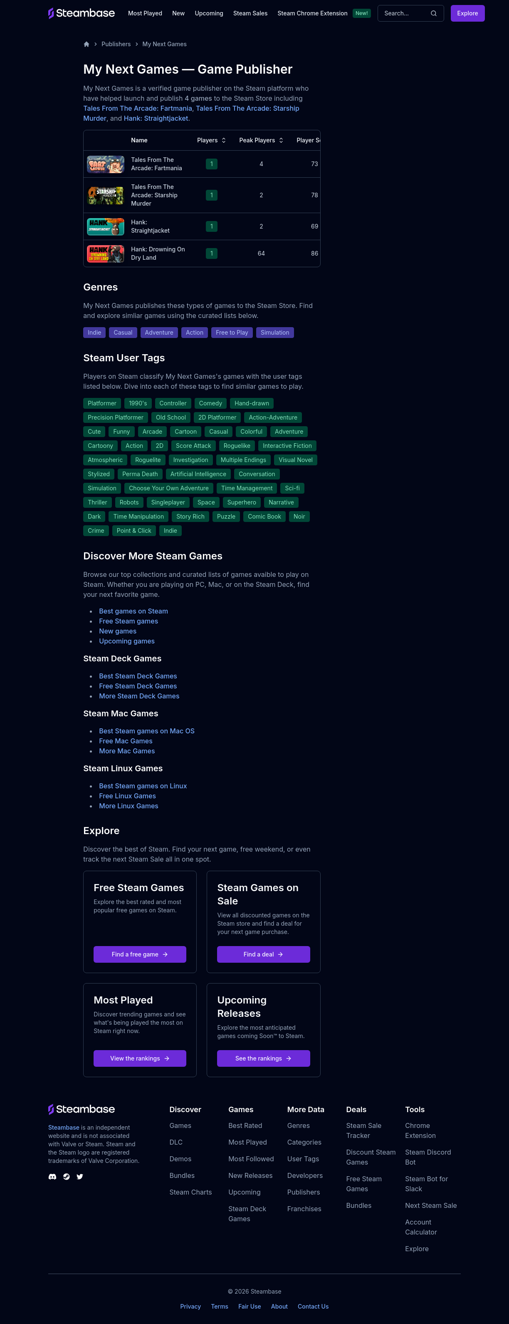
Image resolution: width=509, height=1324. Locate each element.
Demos (180, 1159)
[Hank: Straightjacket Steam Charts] (105, 225)
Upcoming (209, 13)
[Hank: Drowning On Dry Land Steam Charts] (105, 252)
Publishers (116, 43)
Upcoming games (127, 641)
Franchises (304, 1209)
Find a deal (264, 954)
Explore (467, 13)
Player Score (319, 140)
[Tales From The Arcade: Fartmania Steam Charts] (105, 163)
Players (212, 140)
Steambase (63, 1127)
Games (180, 1125)
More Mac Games (127, 751)
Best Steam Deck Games (138, 676)
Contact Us (313, 1306)
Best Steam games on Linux (143, 786)
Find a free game (140, 954)
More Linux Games (128, 806)
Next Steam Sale (431, 1205)
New (178, 13)
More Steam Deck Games (139, 696)
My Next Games (165, 43)
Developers (305, 1175)
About (279, 1306)
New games (117, 631)
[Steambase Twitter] (80, 1176)
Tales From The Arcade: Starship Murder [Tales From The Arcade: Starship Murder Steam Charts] (154, 195)
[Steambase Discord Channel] (52, 1176)
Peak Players (262, 140)
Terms (219, 1306)
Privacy (190, 1306)
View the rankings (140, 1058)
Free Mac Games (125, 741)
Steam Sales (250, 13)
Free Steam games (128, 621)
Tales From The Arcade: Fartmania (137, 108)
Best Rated (245, 1125)
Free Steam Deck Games (138, 686)
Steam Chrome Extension (312, 13)
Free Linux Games (127, 796)
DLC (176, 1142)
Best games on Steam (133, 611)
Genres (298, 1125)
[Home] (86, 44)
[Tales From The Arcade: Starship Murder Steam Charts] (105, 194)
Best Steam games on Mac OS (147, 731)
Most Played (145, 13)
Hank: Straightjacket (156, 118)
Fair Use (249, 1306)
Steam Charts (190, 1192)
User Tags (303, 1159)
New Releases (250, 1175)
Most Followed (251, 1159)
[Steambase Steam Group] (66, 1176)
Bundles (182, 1175)
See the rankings (263, 1058)
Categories (304, 1142)
